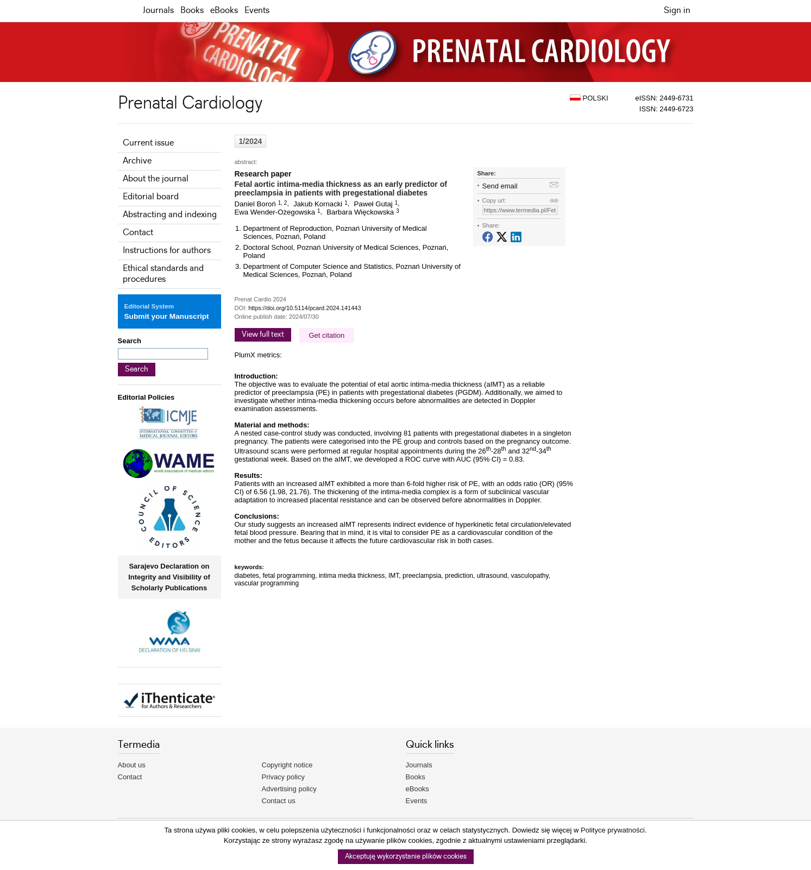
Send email (500, 186)
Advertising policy (289, 789)
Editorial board (151, 196)
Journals (158, 10)
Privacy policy (283, 777)
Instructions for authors (167, 250)
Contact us (279, 801)
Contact (138, 232)
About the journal (155, 179)
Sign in (677, 10)
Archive (137, 161)
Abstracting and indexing (170, 214)
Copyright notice (287, 765)
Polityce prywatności (613, 830)
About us (132, 765)
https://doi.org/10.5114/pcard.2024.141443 (304, 308)
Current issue (148, 143)
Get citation (327, 335)
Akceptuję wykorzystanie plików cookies (406, 856)
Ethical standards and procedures (163, 274)
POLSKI (589, 98)
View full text (263, 334)
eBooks (224, 10)
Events (256, 10)
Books (192, 10)
